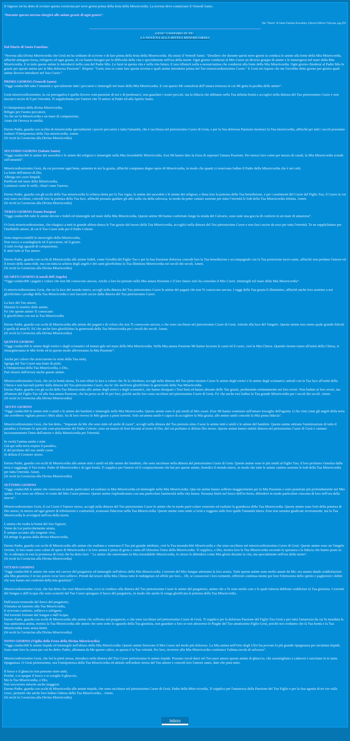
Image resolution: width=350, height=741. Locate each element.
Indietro (174, 720)
